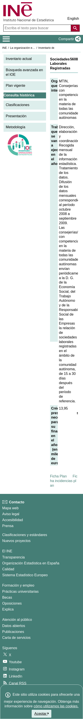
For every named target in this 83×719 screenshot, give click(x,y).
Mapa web (10, 508)
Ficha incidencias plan (63, 480)
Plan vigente (15, 85)
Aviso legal (10, 514)
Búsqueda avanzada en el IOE (24, 72)
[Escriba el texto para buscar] (37, 28)
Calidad (8, 569)
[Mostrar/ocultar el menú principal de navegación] (6, 39)
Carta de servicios (16, 638)
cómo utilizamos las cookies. (56, 706)
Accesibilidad (12, 520)
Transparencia (13, 557)
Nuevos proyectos (16, 541)
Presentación (16, 116)
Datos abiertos (13, 626)
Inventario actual (19, 59)
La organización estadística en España (34, 47)
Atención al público (17, 619)
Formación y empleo (18, 585)
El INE (7, 551)
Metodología (15, 127)
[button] (69, 39)
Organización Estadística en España (30, 563)
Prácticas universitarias (20, 591)
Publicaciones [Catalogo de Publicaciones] (13, 632)
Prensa (8, 526)
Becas (7, 597)
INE (4, 47)
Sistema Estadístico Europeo (25, 575)
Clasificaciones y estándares (24, 535)
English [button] (73, 18)
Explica (8, 609)
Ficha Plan (58, 476)
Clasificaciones (17, 105)
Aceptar (41, 713)
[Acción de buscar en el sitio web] (75, 28)
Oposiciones (12, 603)
